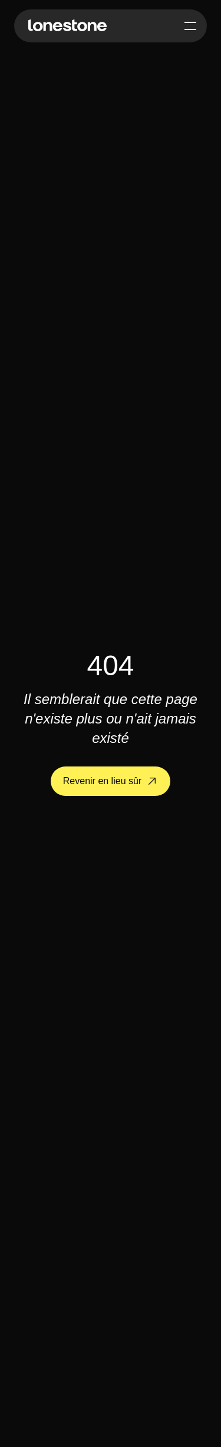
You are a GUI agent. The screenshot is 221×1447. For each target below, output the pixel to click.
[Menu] (190, 26)
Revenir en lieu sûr (112, 780)
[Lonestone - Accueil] (67, 26)
